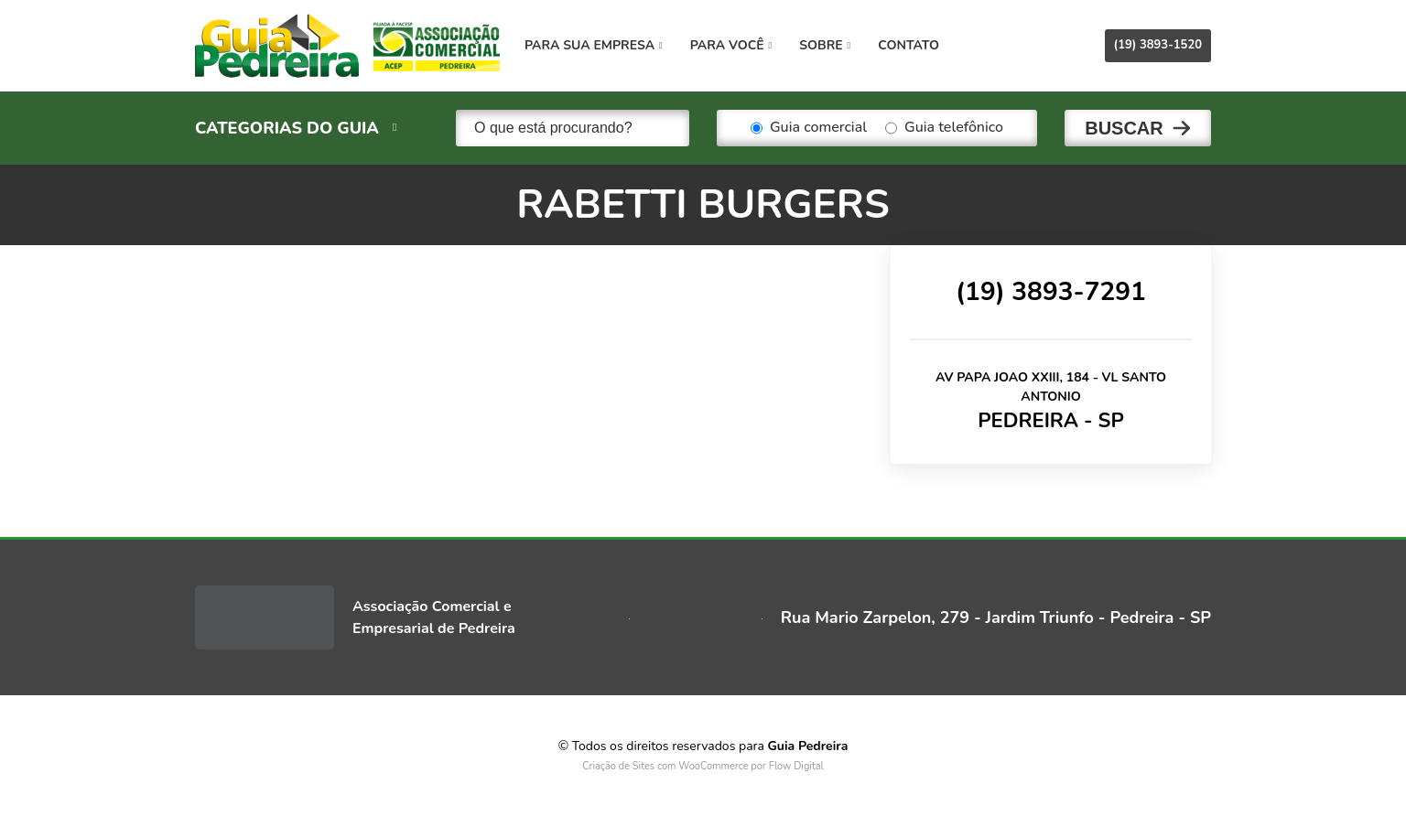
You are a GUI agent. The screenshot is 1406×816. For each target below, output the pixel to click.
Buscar (1124, 128)
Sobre (824, 45)
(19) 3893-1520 (1158, 45)
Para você (731, 45)
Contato (908, 45)
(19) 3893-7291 (1051, 291)
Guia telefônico (944, 128)
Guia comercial (809, 128)
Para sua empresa (594, 45)
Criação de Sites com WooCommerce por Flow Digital (703, 766)
